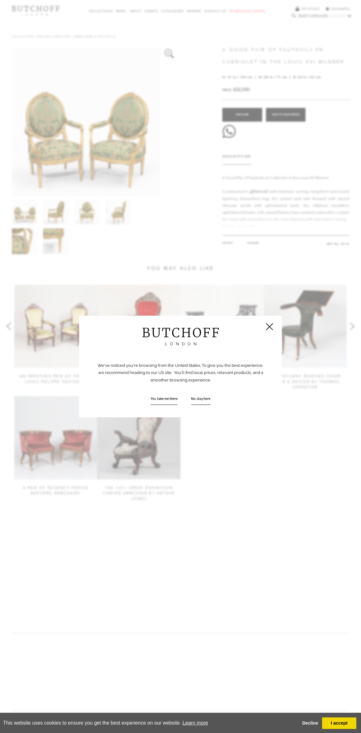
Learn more (195, 723)
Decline (310, 723)
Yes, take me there (164, 398)
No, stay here (200, 398)
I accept (339, 723)
